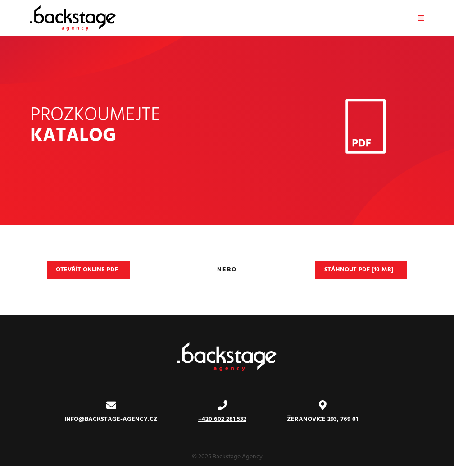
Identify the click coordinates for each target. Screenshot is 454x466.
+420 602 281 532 (222, 419)
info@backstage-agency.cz (111, 419)
